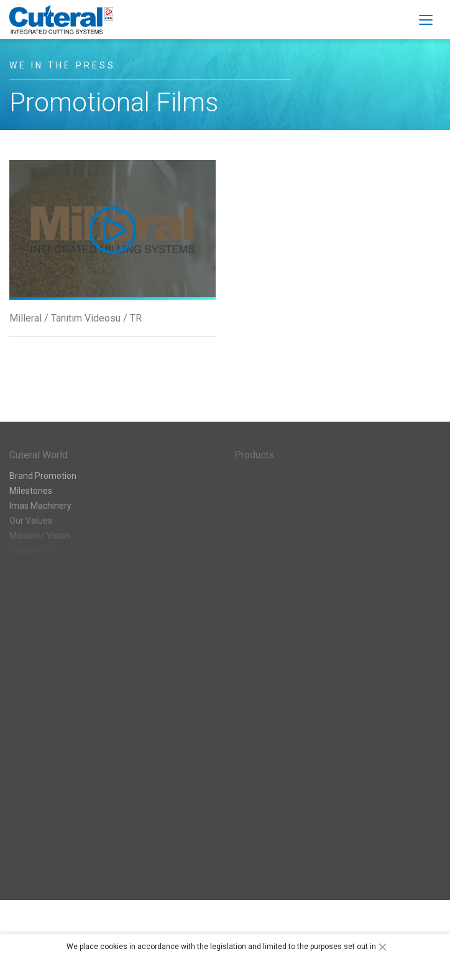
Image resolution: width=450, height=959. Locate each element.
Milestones (30, 491)
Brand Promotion (42, 476)
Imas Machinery (40, 506)
